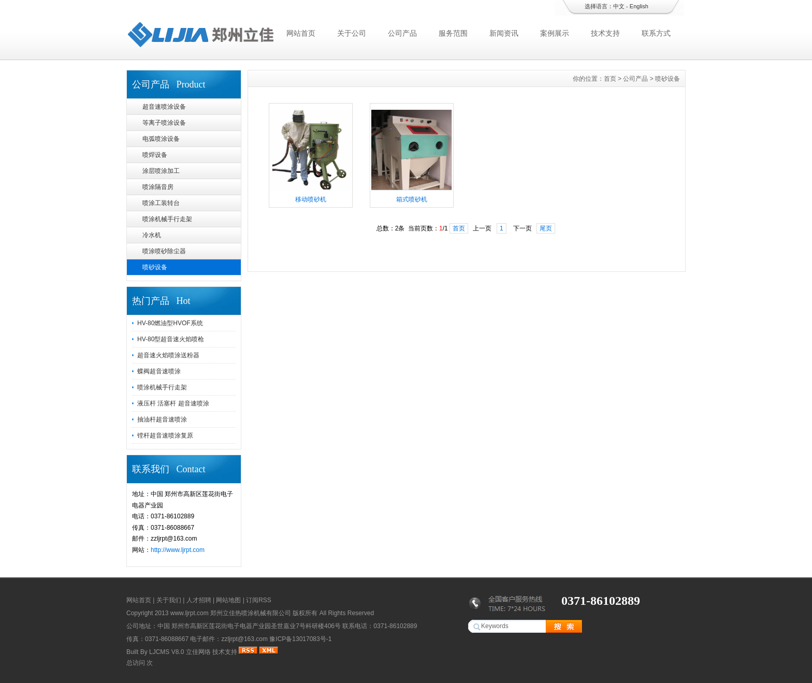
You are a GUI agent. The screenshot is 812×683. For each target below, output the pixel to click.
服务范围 (453, 33)
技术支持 (605, 33)
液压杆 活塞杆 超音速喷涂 (173, 403)
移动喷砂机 (310, 199)
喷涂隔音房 (157, 187)
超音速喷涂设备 (164, 106)
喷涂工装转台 (161, 203)
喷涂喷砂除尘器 (164, 251)
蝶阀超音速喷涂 (159, 371)
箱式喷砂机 (411, 199)
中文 (619, 6)
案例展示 (554, 33)
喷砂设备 (154, 267)
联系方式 (656, 33)
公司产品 (402, 33)
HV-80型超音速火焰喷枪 (170, 339)
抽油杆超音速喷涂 (162, 419)
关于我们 (168, 600)
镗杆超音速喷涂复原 (165, 435)
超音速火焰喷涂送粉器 (168, 355)
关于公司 (351, 33)
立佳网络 (198, 652)
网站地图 (228, 600)
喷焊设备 (154, 154)
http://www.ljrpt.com (178, 550)
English (639, 6)
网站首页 (300, 33)
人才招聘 (198, 600)
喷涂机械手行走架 (167, 219)
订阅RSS (258, 600)
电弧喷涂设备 (161, 138)
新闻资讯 (503, 33)
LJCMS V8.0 (166, 652)
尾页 (546, 228)
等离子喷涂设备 (164, 122)
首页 (610, 78)
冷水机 (151, 235)
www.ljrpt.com (189, 613)
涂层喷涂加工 (161, 171)
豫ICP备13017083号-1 (300, 639)
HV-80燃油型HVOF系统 (170, 323)
